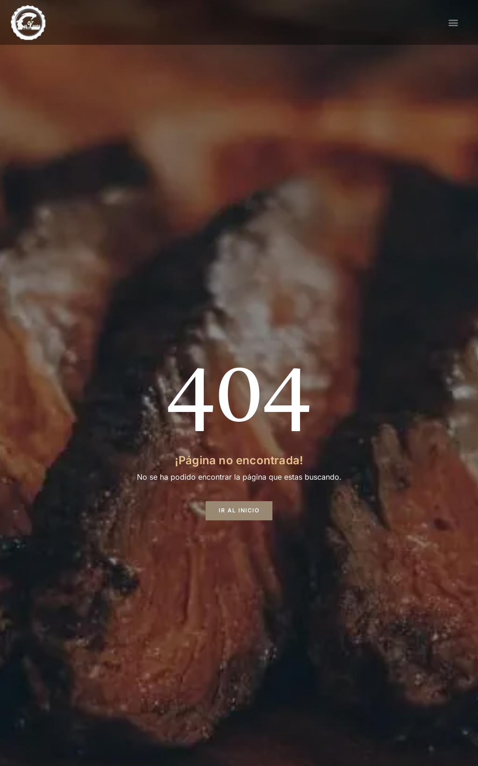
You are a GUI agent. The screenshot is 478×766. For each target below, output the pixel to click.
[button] (453, 22)
